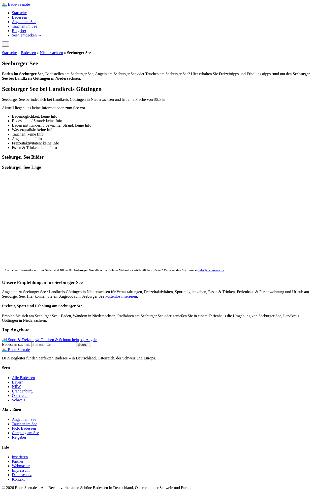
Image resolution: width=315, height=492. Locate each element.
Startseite (19, 13)
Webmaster (21, 466)
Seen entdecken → (27, 35)
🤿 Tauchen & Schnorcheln (57, 340)
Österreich (20, 395)
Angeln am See (24, 22)
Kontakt (18, 479)
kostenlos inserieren (121, 296)
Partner (17, 461)
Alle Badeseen (23, 378)
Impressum (21, 470)
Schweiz (18, 400)
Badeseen (19, 17)
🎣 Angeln (88, 340)
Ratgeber (19, 31)
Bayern (17, 382)
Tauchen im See (24, 26)
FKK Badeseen (24, 428)
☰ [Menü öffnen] (5, 44)
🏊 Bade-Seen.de (16, 350)
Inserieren (20, 457)
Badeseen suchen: (16, 344)
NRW (16, 387)
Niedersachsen (51, 53)
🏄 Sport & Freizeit (18, 340)
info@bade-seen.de (211, 270)
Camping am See (25, 433)
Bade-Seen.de (16, 4)
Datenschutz (22, 475)
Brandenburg (22, 391)
